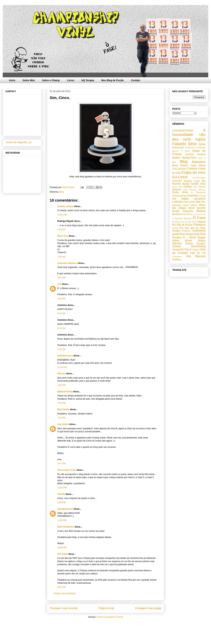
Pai (174, 224)
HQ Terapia (88, 80)
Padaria (201, 221)
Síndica (202, 240)
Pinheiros (200, 224)
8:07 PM (61, 463)
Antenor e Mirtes (181, 151)
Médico (186, 205)
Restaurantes (192, 234)
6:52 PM (61, 587)
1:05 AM (61, 256)
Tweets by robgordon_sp (18, 142)
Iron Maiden (180, 198)
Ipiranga (202, 196)
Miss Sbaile (63, 409)
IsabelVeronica (65, 355)
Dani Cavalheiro (65, 526)
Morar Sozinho (197, 208)
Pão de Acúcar (185, 224)
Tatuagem (201, 243)
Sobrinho (177, 243)
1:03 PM (61, 385)
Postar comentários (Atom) (110, 617)
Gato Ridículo (189, 190)
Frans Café (177, 187)
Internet (193, 195)
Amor (202, 144)
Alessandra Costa (66, 470)
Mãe (198, 201)
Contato (135, 80)
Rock (193, 237)
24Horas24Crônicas (182, 130)
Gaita (195, 187)
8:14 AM (61, 313)
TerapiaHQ (178, 249)
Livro (185, 201)
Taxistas (176, 246)
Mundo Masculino (182, 211)
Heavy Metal (180, 192)
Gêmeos (202, 190)
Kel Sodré (62, 554)
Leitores (177, 201)
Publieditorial (199, 230)
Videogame (177, 257)
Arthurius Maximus (67, 263)
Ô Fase (199, 218)
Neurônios (187, 214)
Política (175, 228)
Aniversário (178, 147)
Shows (188, 240)
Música (201, 211)
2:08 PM (61, 502)
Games (202, 187)
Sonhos (189, 243)
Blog (61, 192)
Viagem (195, 250)
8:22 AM (61, 349)
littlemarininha (64, 391)
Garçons (176, 189)
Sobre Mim (29, 80)
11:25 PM (62, 487)
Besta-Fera (189, 157)
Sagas (201, 237)
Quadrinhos (178, 234)
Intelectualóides (179, 196)
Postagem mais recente (64, 608)
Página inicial (106, 608)
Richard (61, 373)
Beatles (176, 157)
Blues (175, 165)
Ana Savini (63, 424)
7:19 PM (61, 417)
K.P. (59, 284)
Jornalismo (200, 198)
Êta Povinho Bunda (189, 182)
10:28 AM (62, 547)
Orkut (194, 222)
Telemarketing (198, 246)
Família (195, 183)
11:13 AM (62, 367)
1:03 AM (61, 229)
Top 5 (187, 249)
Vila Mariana (196, 256)
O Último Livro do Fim (181, 222)
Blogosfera (199, 161)
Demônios (177, 181)
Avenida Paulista (195, 154)
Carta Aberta (198, 165)
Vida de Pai (198, 253)
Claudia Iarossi (65, 509)
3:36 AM (61, 298)
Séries (175, 240)
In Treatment (198, 192)
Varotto (61, 494)
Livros (70, 80)
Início (12, 80)
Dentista (188, 181)
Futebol (188, 186)
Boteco (184, 165)
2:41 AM (61, 277)
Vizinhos (176, 259)
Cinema (192, 168)
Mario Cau (62, 236)
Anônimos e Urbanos (195, 147)
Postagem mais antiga (148, 608)
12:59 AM (62, 214)
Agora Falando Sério (189, 141)
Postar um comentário (65, 593)
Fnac (203, 183)
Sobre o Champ (51, 80)
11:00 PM (62, 520)
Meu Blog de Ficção (112, 80)
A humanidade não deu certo (189, 134)
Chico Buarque (179, 169)
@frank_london (65, 206)
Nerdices (177, 214)
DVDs (197, 181)
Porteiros (186, 231)
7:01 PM (61, 403)
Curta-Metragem (199, 178)
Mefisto (193, 205)
